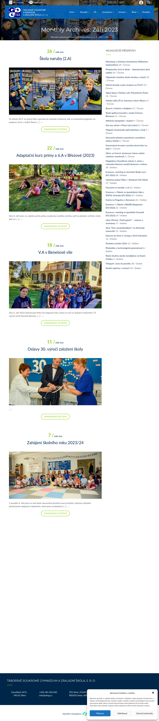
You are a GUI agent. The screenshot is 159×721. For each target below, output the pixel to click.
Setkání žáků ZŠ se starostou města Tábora (126, 100)
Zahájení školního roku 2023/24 (55, 442)
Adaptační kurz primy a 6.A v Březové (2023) (55, 155)
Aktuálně (84, 12)
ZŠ (95, 12)
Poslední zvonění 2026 (116, 243)
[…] (41, 122)
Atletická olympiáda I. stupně (119, 120)
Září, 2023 (55, 52)
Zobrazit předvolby (144, 713)
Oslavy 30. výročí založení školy (55, 349)
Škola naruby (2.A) (55, 58)
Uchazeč (121, 12)
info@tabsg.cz (45, 695)
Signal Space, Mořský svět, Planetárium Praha (127, 92)
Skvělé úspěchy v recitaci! (118, 268)
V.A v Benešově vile (55, 252)
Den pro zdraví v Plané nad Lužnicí (122, 125)
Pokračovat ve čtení (55, 129)
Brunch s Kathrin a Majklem (119, 108)
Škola (134, 12)
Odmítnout (122, 713)
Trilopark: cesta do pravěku (118, 263)
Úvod (71, 12)
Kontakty (146, 12)
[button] (153, 693)
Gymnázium (107, 12)
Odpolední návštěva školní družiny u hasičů (126, 77)
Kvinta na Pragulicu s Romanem (120, 200)
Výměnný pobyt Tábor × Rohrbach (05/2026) (127, 179)
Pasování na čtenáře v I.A (117, 187)
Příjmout (100, 713)
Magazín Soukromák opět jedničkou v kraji (125, 129)
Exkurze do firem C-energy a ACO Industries (126, 235)
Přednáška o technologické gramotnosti (124, 248)
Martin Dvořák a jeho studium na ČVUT (124, 85)
